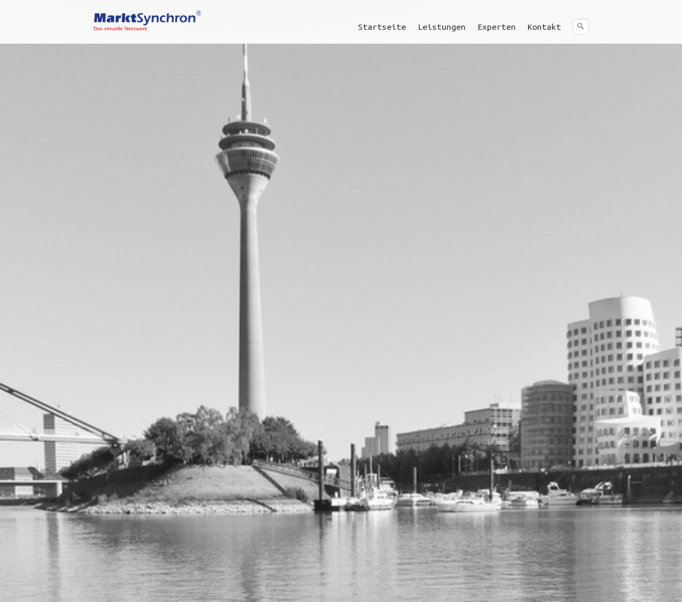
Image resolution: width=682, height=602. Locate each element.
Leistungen (442, 26)
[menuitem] (382, 26)
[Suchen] (580, 26)
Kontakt (544, 26)
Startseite (382, 26)
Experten (496, 26)
